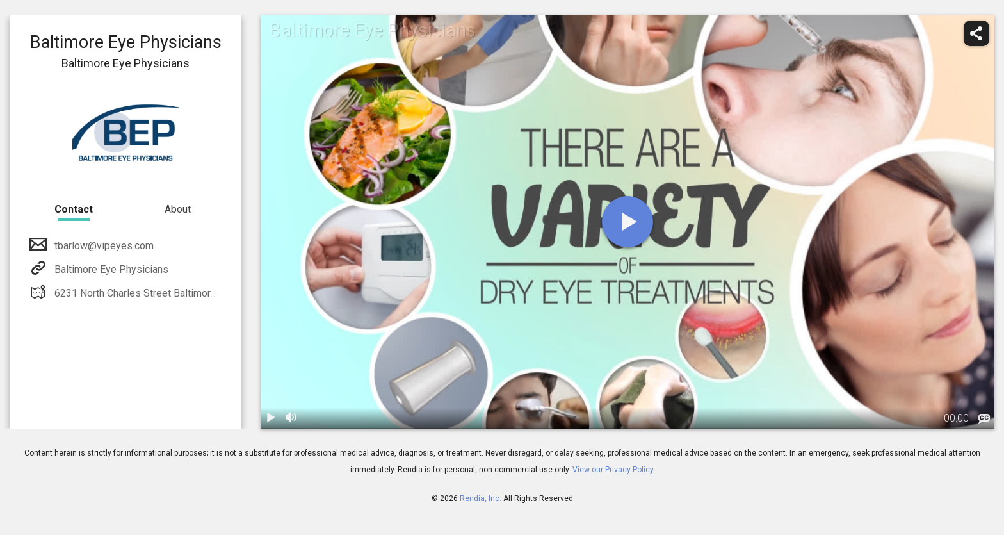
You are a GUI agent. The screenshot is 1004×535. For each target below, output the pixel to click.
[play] (627, 221)
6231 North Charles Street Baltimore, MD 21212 (160, 293)
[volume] (291, 418)
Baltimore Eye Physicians (110, 269)
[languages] (984, 419)
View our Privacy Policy (613, 469)
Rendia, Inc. (480, 498)
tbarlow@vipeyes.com (103, 246)
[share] (976, 33)
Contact (73, 209)
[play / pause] (271, 418)
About (178, 209)
